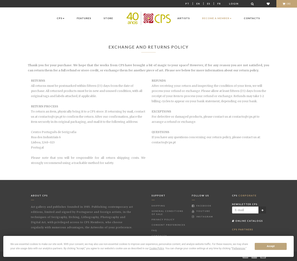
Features (84, 18)
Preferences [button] (238, 248)
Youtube (201, 211)
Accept (271, 246)
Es (208, 3)
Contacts (252, 18)
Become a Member (216, 18)
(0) (287, 3)
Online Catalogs (247, 220)
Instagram (202, 216)
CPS (60, 18)
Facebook (201, 205)
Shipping (158, 205)
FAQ (154, 230)
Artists (183, 18)
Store (108, 18)
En (198, 3)
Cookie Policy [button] (156, 248)
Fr (219, 3)
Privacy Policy (163, 219)
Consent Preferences (168, 225)
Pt (187, 3)
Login (234, 3)
